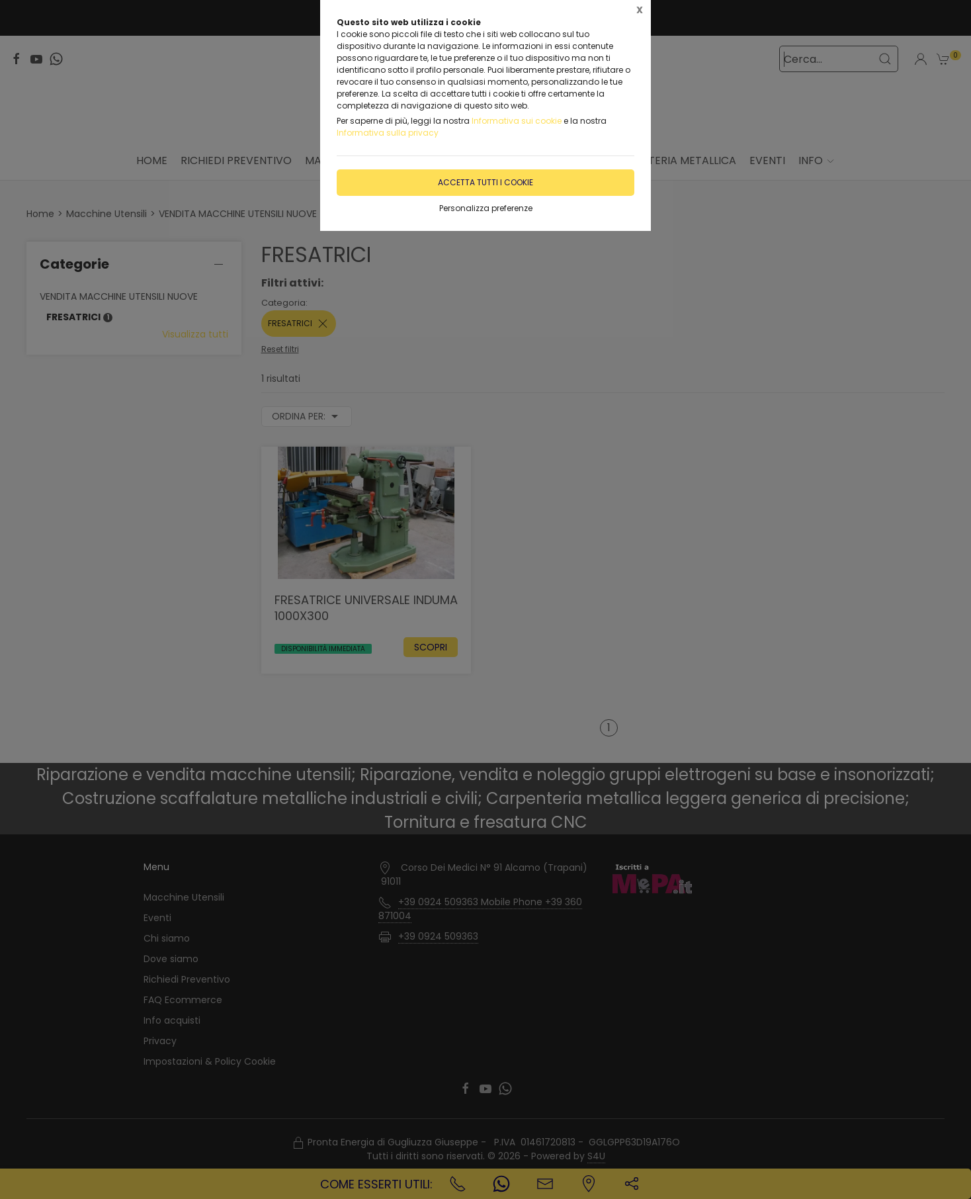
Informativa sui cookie (517, 120)
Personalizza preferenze (485, 208)
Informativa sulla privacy (388, 132)
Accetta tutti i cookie (485, 182)
